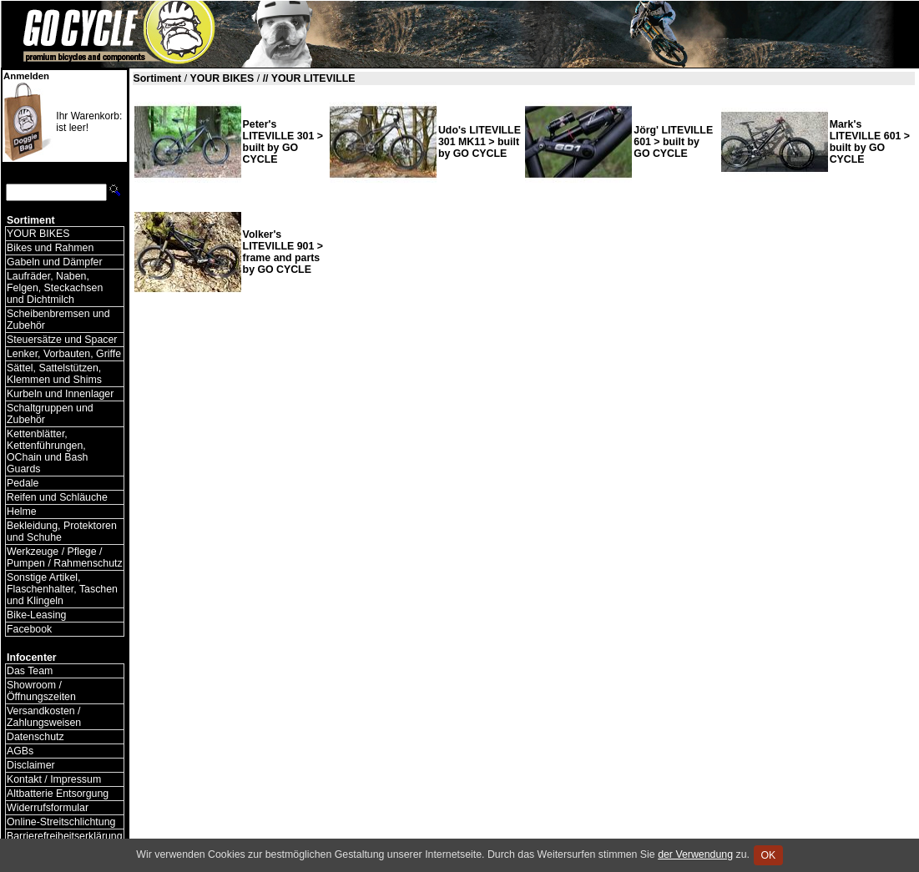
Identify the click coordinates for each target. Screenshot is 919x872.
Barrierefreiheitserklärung (65, 836)
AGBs (20, 751)
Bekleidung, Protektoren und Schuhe (62, 531)
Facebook (29, 629)
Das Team (30, 671)
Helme (22, 511)
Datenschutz (35, 737)
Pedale (22, 483)
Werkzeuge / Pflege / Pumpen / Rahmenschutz (65, 557)
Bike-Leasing (36, 615)
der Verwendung (695, 854)
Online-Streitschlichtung (61, 822)
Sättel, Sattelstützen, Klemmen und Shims (54, 374)
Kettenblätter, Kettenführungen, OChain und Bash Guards (47, 451)
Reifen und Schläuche (57, 497)
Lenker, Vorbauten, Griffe (64, 354)
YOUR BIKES (38, 233)
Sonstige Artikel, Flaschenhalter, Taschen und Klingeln (62, 589)
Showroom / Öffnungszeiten (41, 691)
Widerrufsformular (47, 808)
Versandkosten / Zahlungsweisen (44, 716)
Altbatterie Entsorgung (58, 793)
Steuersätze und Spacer (62, 339)
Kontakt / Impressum (54, 779)
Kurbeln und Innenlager (60, 394)
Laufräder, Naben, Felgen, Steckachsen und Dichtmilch (55, 287)
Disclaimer (31, 765)
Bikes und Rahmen (50, 248)
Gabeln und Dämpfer (55, 262)
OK (768, 855)
